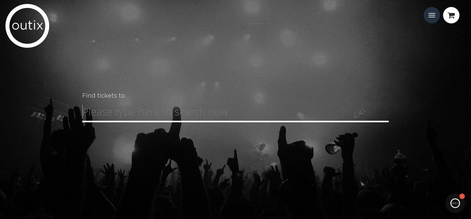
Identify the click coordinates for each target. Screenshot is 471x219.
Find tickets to (103, 95)
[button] (455, 203)
